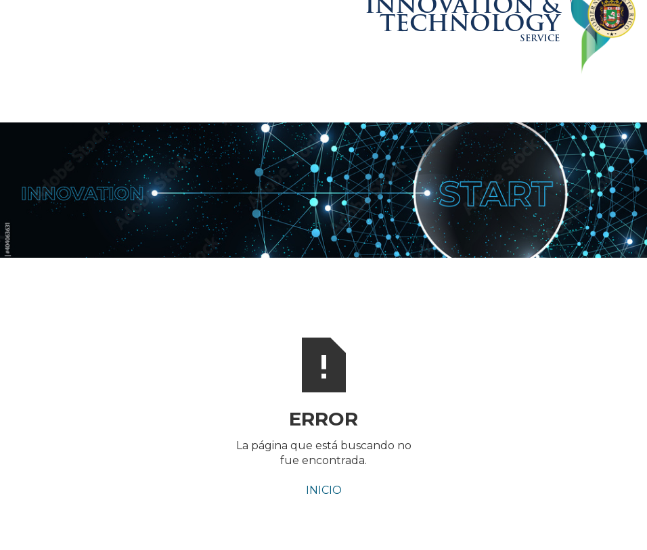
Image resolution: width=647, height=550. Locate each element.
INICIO (324, 490)
